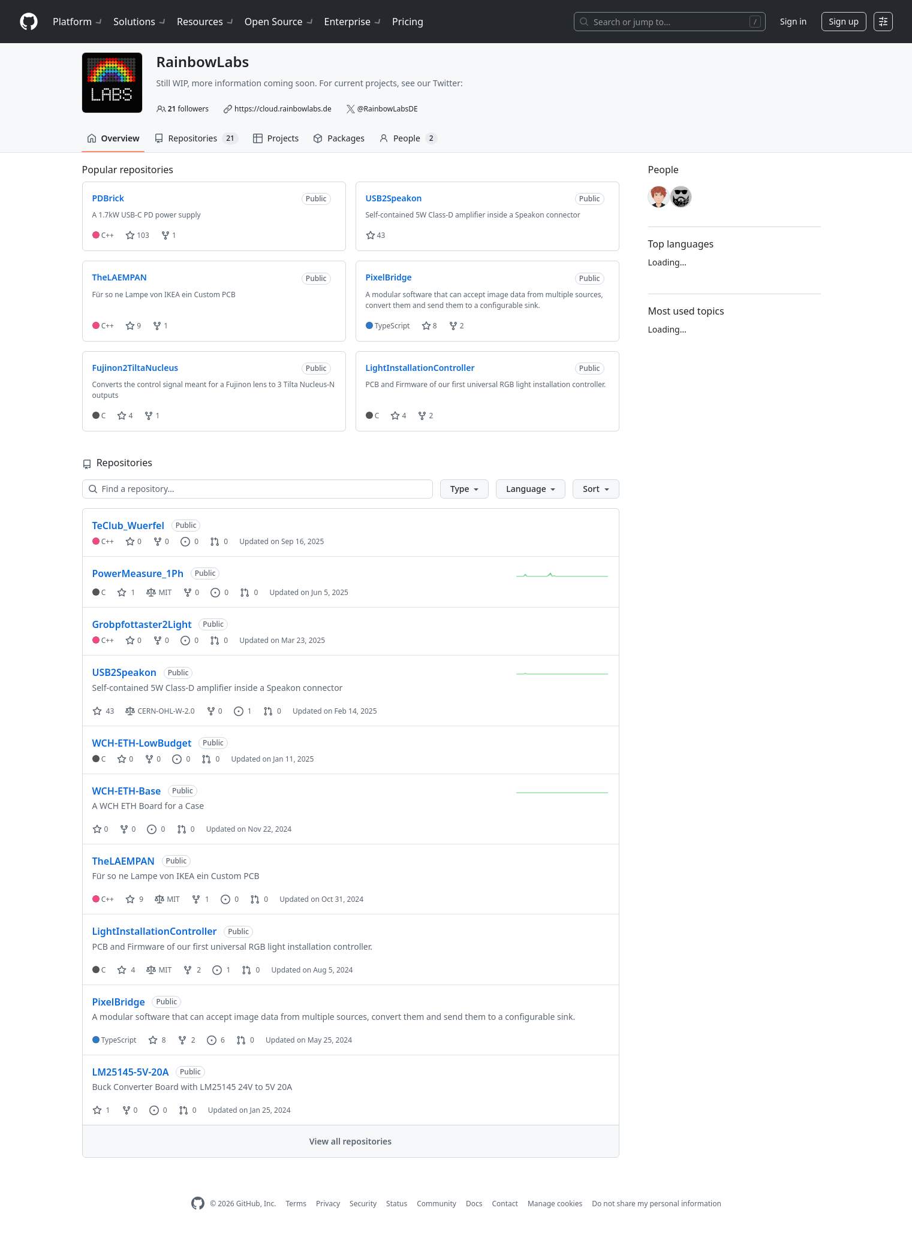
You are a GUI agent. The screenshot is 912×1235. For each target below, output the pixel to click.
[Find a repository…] (257, 489)
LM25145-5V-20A (130, 1072)
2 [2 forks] (192, 970)
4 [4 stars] (126, 970)
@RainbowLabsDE (387, 109)
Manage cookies (555, 1203)
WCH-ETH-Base (126, 791)
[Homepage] (28, 22)
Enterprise (353, 21)
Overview (113, 138)
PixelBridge (118, 1001)
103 (137, 235)
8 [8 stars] (157, 1040)
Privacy (328, 1203)
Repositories (196, 138)
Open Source (280, 21)
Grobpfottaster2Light (142, 624)
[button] (464, 489)
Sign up (844, 21)
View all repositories (350, 1141)
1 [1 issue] (243, 711)
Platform (78, 21)
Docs (474, 1203)
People (408, 138)
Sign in (793, 21)
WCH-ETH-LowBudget (142, 743)
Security (363, 1203)
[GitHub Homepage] (198, 1203)
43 (376, 235)
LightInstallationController (154, 931)
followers (188, 109)
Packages (339, 138)
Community (436, 1203)
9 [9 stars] (134, 899)
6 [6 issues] (216, 1040)
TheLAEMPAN (123, 861)
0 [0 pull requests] (219, 541)
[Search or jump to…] (669, 22)
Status (396, 1203)
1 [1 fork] (200, 899)
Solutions (140, 21)
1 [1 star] (126, 592)
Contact (504, 1203)
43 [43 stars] (103, 711)
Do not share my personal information (656, 1203)
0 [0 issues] (189, 541)
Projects (276, 138)
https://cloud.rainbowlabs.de (283, 109)
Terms (295, 1203)
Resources (206, 21)
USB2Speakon (124, 672)
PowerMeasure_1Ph (138, 573)
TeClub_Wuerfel (128, 525)
